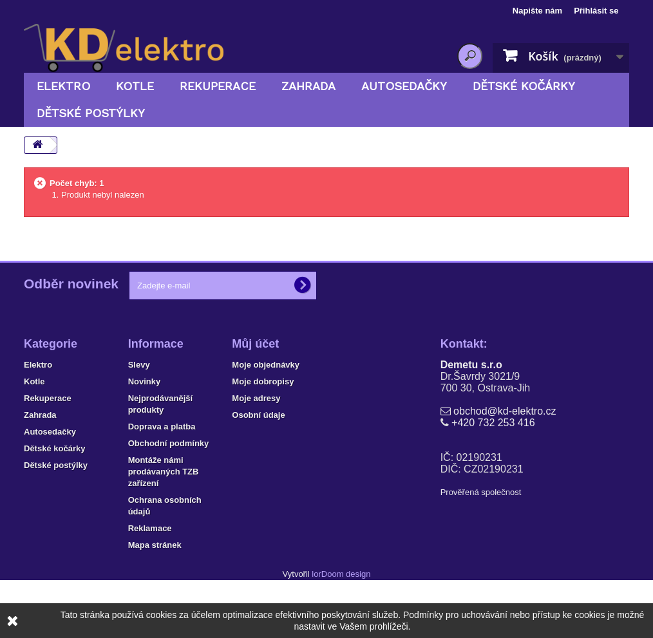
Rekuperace (218, 86)
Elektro (63, 86)
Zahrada (308, 86)
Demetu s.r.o (471, 364)
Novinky (144, 381)
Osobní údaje (258, 415)
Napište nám (537, 10)
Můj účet (255, 343)
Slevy (139, 365)
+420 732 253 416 (493, 422)
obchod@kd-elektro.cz (504, 411)
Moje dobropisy (263, 381)
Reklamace (150, 528)
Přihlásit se (596, 10)
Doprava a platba (162, 426)
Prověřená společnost (481, 492)
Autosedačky (404, 86)
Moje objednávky (265, 365)
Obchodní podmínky (168, 443)
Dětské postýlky (91, 113)
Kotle (135, 86)
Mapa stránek (155, 545)
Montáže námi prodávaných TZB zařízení (163, 471)
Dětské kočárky (524, 86)
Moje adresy (256, 398)
